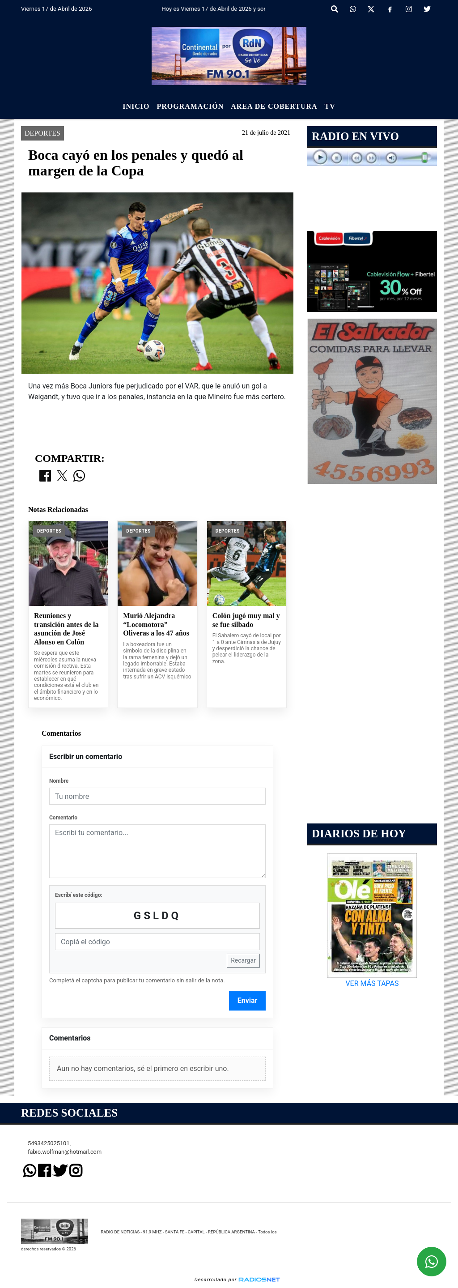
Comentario (63, 818)
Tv (330, 106)
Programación (190, 106)
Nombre (58, 781)
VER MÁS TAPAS (372, 983)
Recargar (243, 960)
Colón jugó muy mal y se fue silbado (246, 620)
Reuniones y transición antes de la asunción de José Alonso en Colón (66, 629)
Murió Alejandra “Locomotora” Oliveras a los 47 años (156, 624)
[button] (334, 9)
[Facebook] (390, 9)
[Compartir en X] (62, 476)
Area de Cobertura (274, 106)
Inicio (136, 106)
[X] (371, 9)
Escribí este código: (78, 895)
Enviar (247, 1000)
